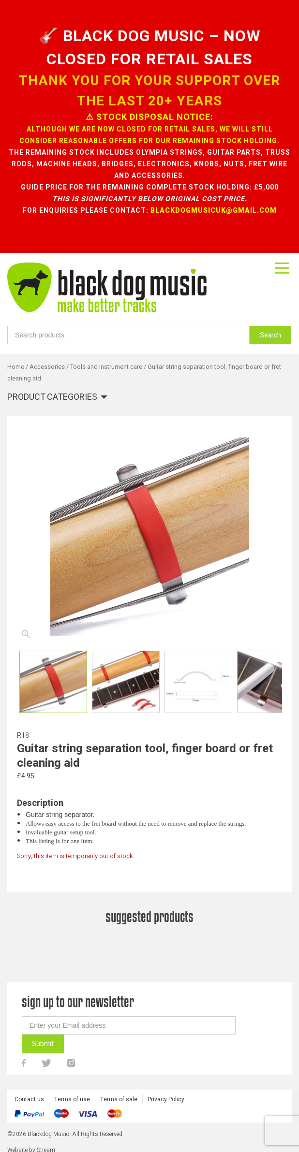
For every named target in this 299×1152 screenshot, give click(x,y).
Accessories (47, 367)
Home (15, 367)
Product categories (52, 398)
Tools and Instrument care (106, 367)
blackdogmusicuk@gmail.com (213, 210)
